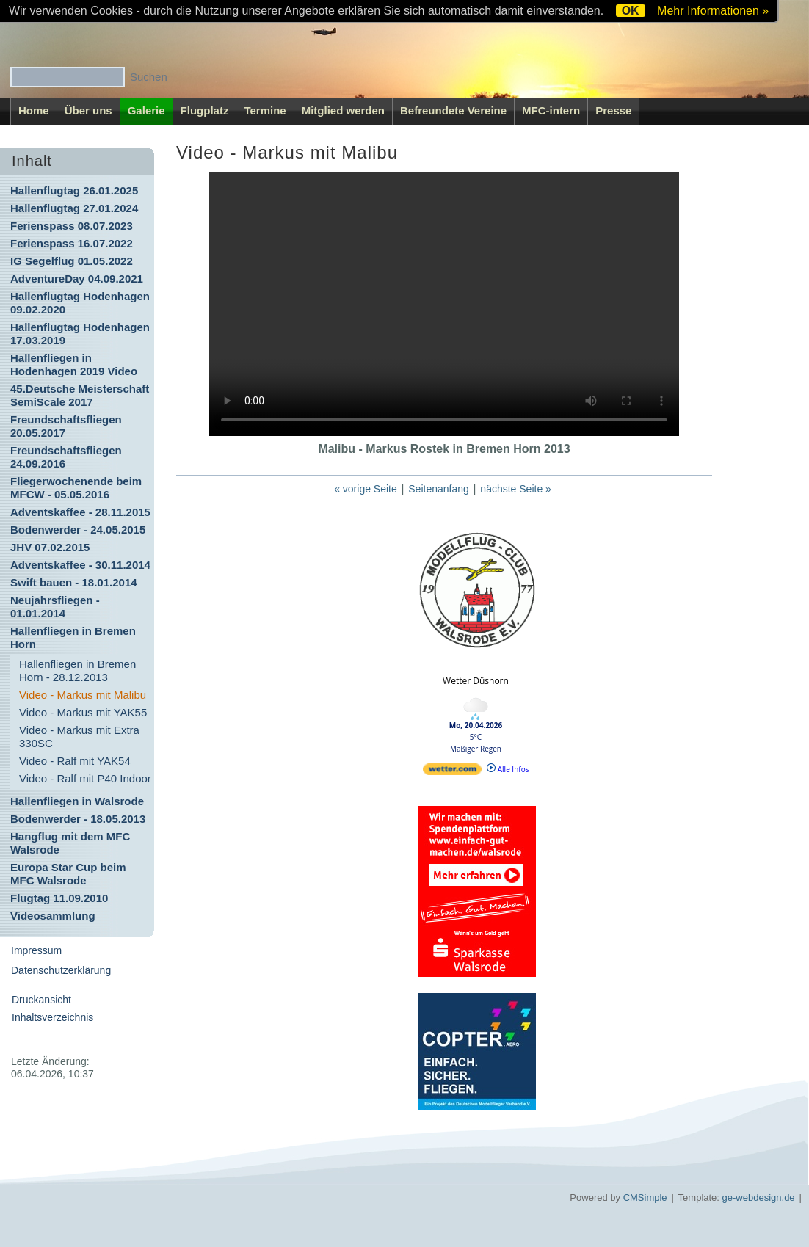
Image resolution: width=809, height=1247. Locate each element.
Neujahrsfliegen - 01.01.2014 (55, 606)
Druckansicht (41, 1000)
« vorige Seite (365, 489)
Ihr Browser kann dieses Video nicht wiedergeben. (444, 304)
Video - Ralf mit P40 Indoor (85, 778)
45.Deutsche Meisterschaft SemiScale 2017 (79, 395)
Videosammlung (52, 915)
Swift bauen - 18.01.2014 (73, 582)
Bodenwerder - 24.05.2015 (77, 529)
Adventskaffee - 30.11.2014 (80, 565)
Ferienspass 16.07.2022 (71, 243)
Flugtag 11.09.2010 (59, 898)
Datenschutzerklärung (61, 970)
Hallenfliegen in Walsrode (77, 801)
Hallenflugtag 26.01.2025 (74, 190)
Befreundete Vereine (453, 110)
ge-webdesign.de (758, 1197)
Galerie (146, 110)
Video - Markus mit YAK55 (83, 712)
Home (33, 110)
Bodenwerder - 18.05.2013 (77, 818)
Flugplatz (205, 110)
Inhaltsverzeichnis (52, 1017)
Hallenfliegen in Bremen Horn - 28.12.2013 (77, 670)
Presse (613, 110)
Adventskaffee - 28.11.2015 (80, 512)
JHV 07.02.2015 (50, 547)
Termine (265, 110)
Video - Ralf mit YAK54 (75, 761)
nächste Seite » (515, 489)
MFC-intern (551, 110)
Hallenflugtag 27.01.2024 (74, 208)
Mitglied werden (343, 110)
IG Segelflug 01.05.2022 (71, 261)
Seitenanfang (438, 489)
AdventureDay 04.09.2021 (76, 278)
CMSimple (645, 1197)
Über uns (88, 110)
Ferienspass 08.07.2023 (71, 225)
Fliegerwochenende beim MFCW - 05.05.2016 (76, 488)
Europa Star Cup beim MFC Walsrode (68, 874)
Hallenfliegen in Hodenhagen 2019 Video (73, 364)
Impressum (36, 950)
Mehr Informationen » (713, 10)
